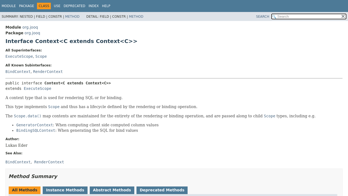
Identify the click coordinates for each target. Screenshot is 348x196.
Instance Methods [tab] (65, 190)
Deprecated (74, 6)
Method (72, 17)
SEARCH (262, 17)
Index (94, 6)
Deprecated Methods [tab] (162, 190)
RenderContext (48, 71)
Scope (41, 56)
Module (9, 6)
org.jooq (30, 27)
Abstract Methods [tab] (112, 190)
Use (57, 6)
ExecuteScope (19, 56)
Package (26, 6)
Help (106, 6)
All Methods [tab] (24, 190)
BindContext (18, 71)
